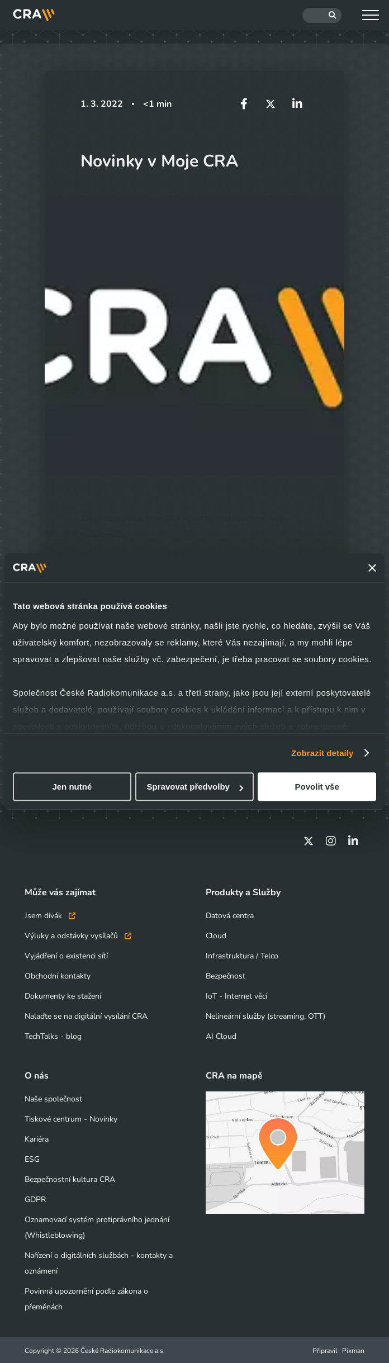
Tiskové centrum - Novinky (71, 1118)
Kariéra (37, 1138)
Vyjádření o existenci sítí (66, 954)
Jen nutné (72, 786)
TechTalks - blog (53, 1035)
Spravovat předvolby (195, 786)
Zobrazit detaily (322, 753)
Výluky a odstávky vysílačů (78, 934)
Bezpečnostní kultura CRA (70, 1178)
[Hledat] (321, 15)
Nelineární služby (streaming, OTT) (265, 1015)
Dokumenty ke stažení (63, 995)
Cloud (216, 934)
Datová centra (230, 914)
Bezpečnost (225, 975)
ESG (32, 1158)
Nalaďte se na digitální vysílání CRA (86, 1015)
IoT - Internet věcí (236, 995)
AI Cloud (221, 1035)
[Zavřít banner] (372, 568)
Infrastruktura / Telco (242, 954)
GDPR (35, 1198)
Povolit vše (317, 786)
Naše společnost (53, 1098)
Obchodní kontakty (58, 975)
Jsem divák (50, 914)
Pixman (353, 1349)
